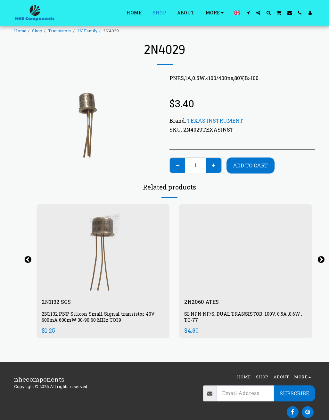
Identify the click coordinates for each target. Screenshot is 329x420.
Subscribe (294, 393)
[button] (248, 12)
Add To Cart (250, 165)
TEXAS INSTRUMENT (215, 120)
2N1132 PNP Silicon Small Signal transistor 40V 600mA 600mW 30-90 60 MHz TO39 (101, 318)
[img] (103, 248)
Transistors (59, 30)
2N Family (87, 30)
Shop (37, 30)
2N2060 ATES (204, 302)
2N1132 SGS (58, 302)
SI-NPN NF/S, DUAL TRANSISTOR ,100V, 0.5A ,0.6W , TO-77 (245, 318)
